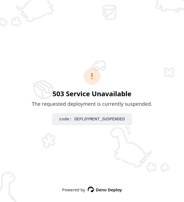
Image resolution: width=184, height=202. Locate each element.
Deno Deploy (104, 189)
